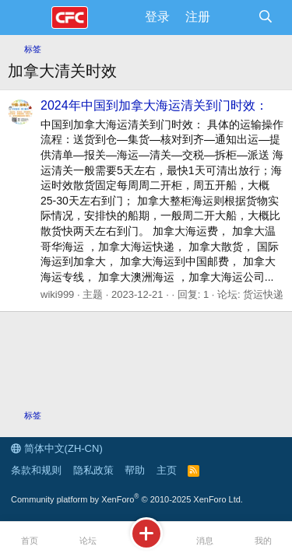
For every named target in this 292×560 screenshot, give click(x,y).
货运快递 (263, 294)
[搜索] (265, 17)
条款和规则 (36, 470)
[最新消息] (234, 17)
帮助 (135, 470)
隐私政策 (93, 470)
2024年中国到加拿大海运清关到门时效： (154, 105)
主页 (167, 470)
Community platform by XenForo (127, 499)
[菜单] (29, 17)
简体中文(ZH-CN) (57, 448)
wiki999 (57, 294)
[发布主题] (146, 541)
